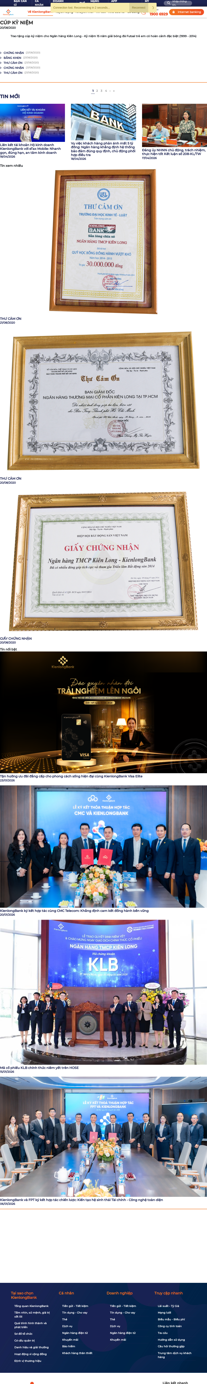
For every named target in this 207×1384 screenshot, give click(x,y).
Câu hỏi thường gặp (171, 1346)
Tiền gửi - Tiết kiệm (75, 1306)
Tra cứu (163, 1333)
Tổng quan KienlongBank (31, 1306)
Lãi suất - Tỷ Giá (168, 1306)
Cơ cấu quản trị (24, 1340)
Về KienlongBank (40, 12)
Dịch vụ (67, 1326)
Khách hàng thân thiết (77, 1353)
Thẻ (64, 1319)
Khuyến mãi (70, 1339)
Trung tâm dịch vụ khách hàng (174, 1355)
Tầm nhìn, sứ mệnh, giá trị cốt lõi (32, 1314)
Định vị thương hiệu (27, 1360)
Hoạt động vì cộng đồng (30, 1354)
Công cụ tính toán (170, 1326)
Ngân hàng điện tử (75, 1333)
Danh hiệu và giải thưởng (31, 1347)
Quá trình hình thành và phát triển (30, 1325)
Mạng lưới (164, 1312)
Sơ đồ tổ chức (23, 1333)
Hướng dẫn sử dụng (171, 1339)
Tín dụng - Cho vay (74, 1312)
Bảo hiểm (68, 1346)
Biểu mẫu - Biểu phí (171, 1319)
